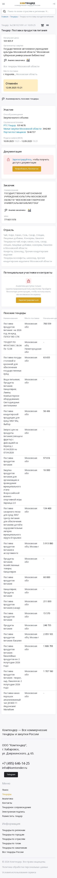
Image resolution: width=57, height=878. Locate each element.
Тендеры (6, 794)
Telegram (11, 775)
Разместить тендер (12, 816)
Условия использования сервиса (19, 872)
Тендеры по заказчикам (14, 848)
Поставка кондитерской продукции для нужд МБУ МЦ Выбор (11, 418)
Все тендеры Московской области (21, 67)
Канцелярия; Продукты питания (9, 593)
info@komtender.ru (14, 768)
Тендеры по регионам (13, 830)
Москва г (34, 547)
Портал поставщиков (14, 132)
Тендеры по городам (13, 835)
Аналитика (7, 799)
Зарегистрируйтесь (22, 160)
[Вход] (54, 4)
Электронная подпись (13, 812)
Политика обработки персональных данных (25, 867)
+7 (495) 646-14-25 (16, 764)
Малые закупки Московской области (22, 129)
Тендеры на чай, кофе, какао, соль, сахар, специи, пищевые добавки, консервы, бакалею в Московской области (27, 245)
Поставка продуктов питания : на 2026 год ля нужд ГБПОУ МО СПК (12, 331)
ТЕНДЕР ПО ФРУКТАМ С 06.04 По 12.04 (12, 346)
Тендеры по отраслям (13, 839)
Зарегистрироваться (28, 300)
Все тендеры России (13, 852)
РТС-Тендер (9, 126)
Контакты (7, 803)
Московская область (26, 74)
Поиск (5, 790)
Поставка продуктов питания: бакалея (12, 638)
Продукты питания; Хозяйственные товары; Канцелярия (11, 566)
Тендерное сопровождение (16, 807)
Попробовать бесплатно (26, 169)
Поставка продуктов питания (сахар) (11, 605)
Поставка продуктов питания (9, 462)
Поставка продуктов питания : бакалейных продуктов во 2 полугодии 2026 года (11, 656)
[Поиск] (4, 12)
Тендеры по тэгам (11, 843)
